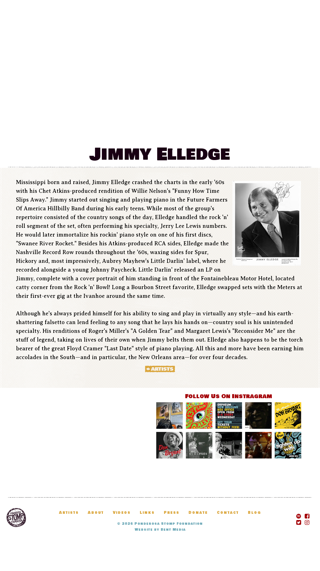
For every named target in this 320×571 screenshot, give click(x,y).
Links (147, 512)
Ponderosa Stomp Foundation (168, 523)
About (96, 512)
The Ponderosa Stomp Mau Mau (160, 63)
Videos (122, 512)
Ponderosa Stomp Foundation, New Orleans (16, 517)
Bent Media (173, 529)
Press (171, 512)
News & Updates (153, 131)
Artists (208, 131)
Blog (244, 131)
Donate (279, 131)
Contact (228, 512)
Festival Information (70, 131)
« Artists (160, 369)
